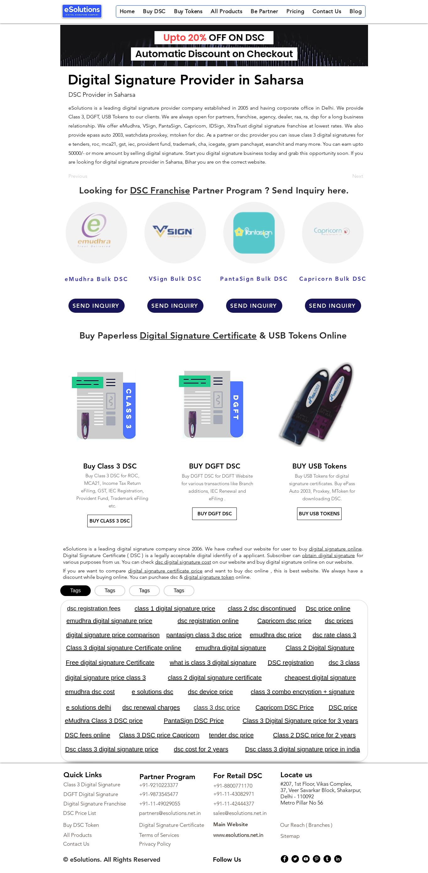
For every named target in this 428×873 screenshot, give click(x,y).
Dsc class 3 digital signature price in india (302, 749)
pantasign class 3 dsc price (204, 635)
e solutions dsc (152, 691)
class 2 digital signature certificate (215, 677)
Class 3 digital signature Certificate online (123, 647)
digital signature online (335, 549)
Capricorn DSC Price (285, 707)
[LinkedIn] (338, 859)
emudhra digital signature (231, 647)
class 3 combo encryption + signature (303, 691)
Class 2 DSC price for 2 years (314, 735)
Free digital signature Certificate (110, 662)
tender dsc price (231, 735)
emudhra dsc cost (90, 691)
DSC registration (291, 662)
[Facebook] (284, 859)
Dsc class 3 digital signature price (112, 749)
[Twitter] (295, 859)
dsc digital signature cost (183, 562)
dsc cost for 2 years (201, 749)
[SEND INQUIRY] (96, 306)
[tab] (75, 590)
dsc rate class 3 (334, 635)
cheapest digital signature (320, 677)
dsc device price (210, 691)
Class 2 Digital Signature (320, 647)
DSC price (343, 707)
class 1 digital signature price (175, 608)
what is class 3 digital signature (213, 662)
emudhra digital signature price (110, 620)
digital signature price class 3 (105, 677)
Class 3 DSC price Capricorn (159, 735)
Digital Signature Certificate (198, 335)
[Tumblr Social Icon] (327, 859)
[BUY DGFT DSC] (214, 513)
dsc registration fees (94, 608)
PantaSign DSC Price (194, 720)
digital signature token (209, 577)
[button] (154, 11)
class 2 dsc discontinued (262, 608)
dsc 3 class (344, 662)
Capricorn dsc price (284, 620)
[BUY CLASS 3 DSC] (109, 521)
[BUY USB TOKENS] (319, 513)
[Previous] (89, 176)
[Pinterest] (316, 859)
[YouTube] (306, 859)
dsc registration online (208, 620)
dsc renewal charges (151, 707)
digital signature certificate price (165, 571)
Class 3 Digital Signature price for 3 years (300, 720)
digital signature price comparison (113, 635)
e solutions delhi (88, 707)
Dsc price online (328, 608)
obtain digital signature (328, 555)
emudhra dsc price (276, 635)
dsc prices (339, 620)
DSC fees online (88, 735)
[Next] (347, 176)
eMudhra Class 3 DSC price (104, 720)
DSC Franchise (160, 190)
